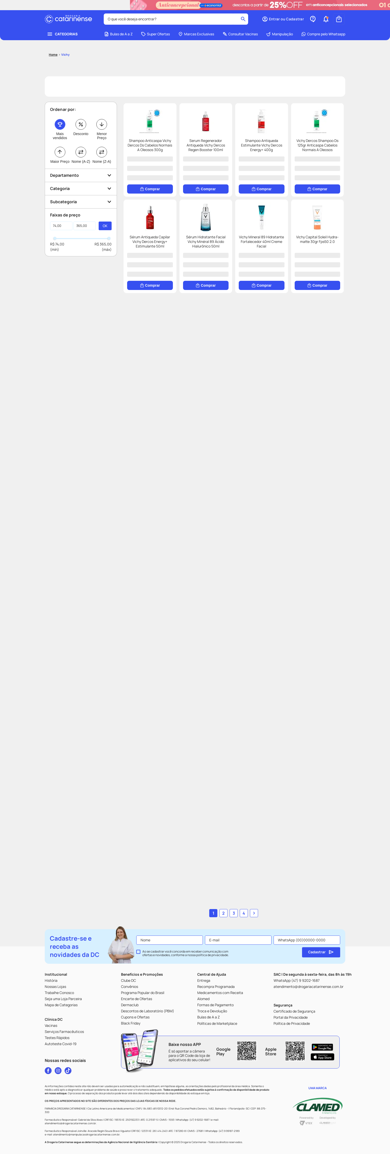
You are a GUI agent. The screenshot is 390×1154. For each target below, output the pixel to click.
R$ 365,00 (103, 244)
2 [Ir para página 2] (223, 913)
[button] (283, 19)
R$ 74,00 (57, 244)
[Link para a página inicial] (53, 54)
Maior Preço (59, 161)
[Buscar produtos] (243, 19)
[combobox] (176, 19)
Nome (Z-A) (102, 161)
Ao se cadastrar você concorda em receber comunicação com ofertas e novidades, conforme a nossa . (185, 953)
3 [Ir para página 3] (234, 913)
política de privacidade (212, 955)
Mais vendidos (60, 136)
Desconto (80, 134)
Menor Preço (102, 136)
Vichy (65, 54)
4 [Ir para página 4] (244, 913)
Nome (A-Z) (80, 161)
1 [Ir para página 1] (213, 913)
